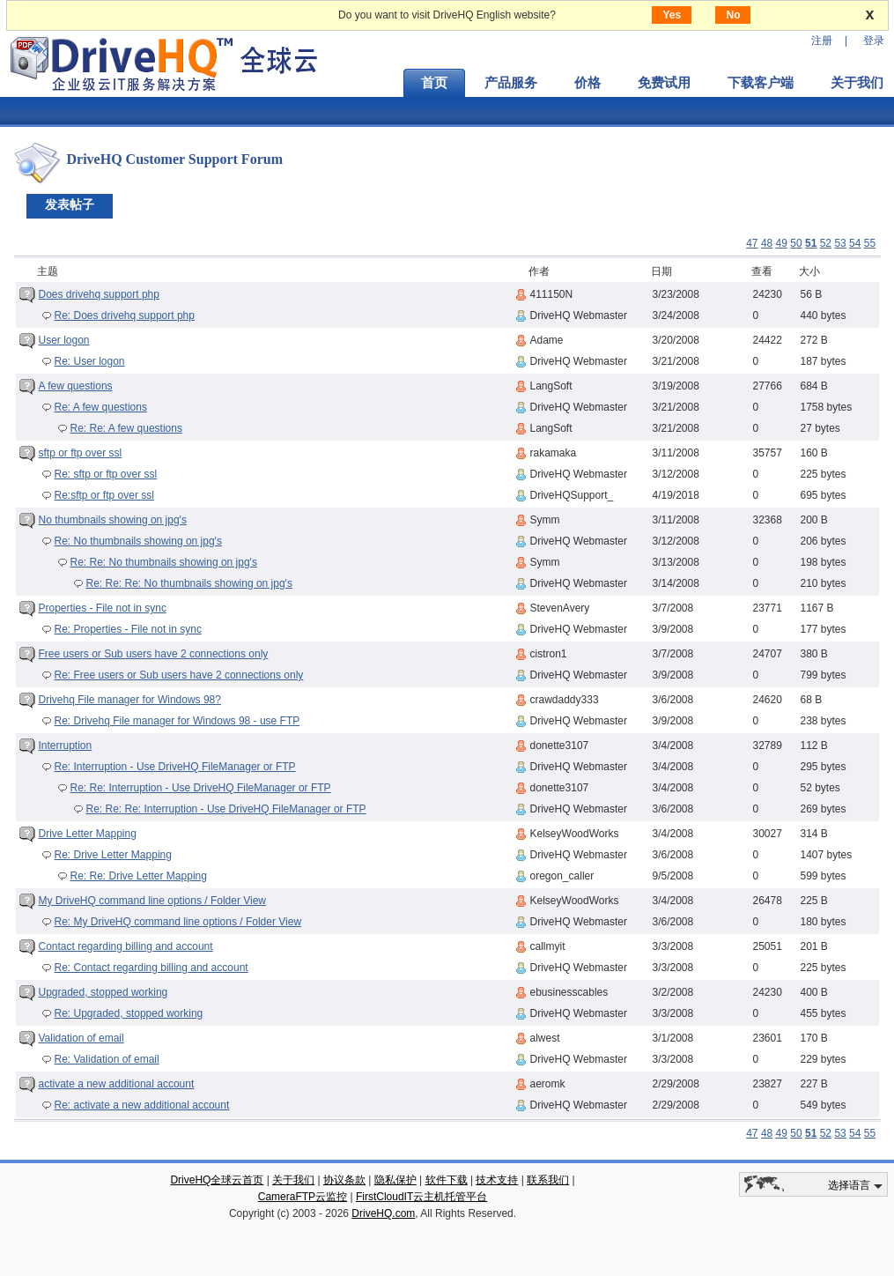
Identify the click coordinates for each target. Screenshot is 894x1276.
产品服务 (510, 83)
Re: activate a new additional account (142, 1105)
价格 (587, 83)
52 (825, 243)
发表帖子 (69, 204)
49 (781, 243)
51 (810, 243)
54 (855, 243)
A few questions (76, 386)
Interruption (65, 745)
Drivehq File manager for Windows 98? (130, 700)
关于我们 (293, 1180)
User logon (64, 340)
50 (796, 243)
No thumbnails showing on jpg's (113, 520)
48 (766, 243)
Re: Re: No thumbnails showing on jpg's (163, 562)
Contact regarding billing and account (126, 946)
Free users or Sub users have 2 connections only (154, 654)
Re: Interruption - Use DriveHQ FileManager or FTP (175, 766)
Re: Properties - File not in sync (128, 629)
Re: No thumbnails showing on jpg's (138, 541)
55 (870, 243)
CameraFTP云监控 (302, 1197)
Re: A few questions (101, 407)
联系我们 (548, 1180)
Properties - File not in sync (102, 608)
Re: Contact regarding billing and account (151, 967)
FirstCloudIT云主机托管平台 (421, 1197)
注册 (821, 40)
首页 (434, 83)
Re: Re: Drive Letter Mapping (138, 876)
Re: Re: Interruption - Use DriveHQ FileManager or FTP (200, 788)
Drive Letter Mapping (88, 833)
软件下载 (446, 1180)
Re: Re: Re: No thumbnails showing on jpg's (189, 583)
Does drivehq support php (99, 294)
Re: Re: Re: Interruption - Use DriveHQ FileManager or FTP (226, 809)
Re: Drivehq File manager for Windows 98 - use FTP (177, 721)
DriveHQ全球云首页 (216, 1180)
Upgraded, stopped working (103, 992)
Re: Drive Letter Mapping (113, 855)
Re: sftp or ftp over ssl (106, 474)
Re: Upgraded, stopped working (129, 1013)
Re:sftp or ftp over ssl (104, 495)
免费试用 (664, 83)
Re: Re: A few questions (126, 428)
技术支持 (497, 1180)
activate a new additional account (117, 1084)
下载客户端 (761, 83)
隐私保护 (395, 1180)
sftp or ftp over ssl (80, 453)
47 (751, 243)
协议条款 (344, 1180)
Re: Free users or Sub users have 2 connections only (179, 675)
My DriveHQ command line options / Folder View (153, 900)
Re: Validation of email (107, 1059)
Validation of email (81, 1038)
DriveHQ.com (383, 1213)
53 (840, 243)
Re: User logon (90, 361)
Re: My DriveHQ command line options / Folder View (178, 922)
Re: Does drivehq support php (125, 315)
